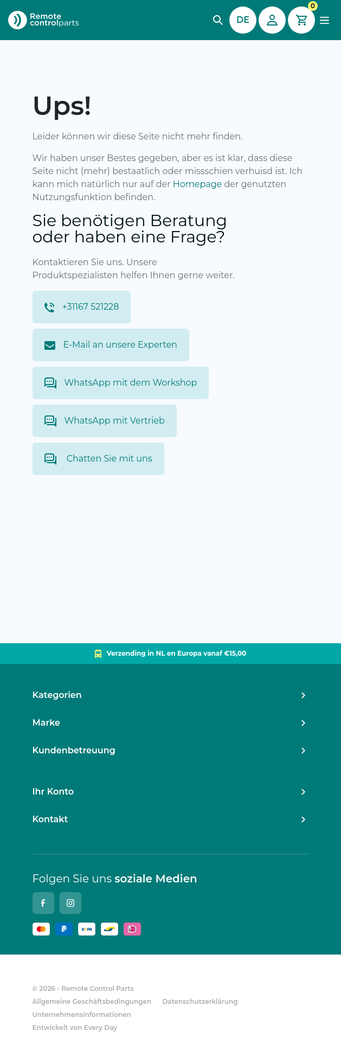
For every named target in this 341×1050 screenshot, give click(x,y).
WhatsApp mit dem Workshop (120, 383)
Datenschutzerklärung (199, 1001)
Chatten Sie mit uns (98, 459)
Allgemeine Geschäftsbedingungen (92, 1001)
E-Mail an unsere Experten (110, 345)
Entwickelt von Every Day (75, 1027)
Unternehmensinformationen (82, 1014)
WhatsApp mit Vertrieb (104, 421)
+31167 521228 (81, 307)
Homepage (197, 184)
